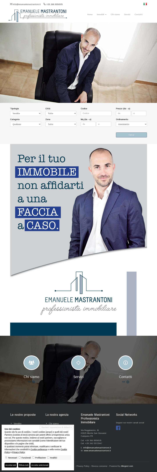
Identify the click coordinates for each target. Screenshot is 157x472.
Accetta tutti (10, 465)
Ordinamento (122, 119)
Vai (31, 381)
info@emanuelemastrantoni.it (27, 4)
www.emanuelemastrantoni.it (97, 450)
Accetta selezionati (39, 465)
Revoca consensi (99, 466)
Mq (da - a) (86, 119)
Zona (47, 119)
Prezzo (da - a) (123, 108)
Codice (84, 108)
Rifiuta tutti (24, 465)
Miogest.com (127, 466)
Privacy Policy (83, 466)
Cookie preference (39, 449)
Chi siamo (115, 14)
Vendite (18, 423)
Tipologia (14, 108)
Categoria (14, 119)
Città (47, 108)
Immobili (101, 14)
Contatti (139, 14)
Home (90, 14)
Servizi (127, 14)
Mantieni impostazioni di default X (56, 427)
